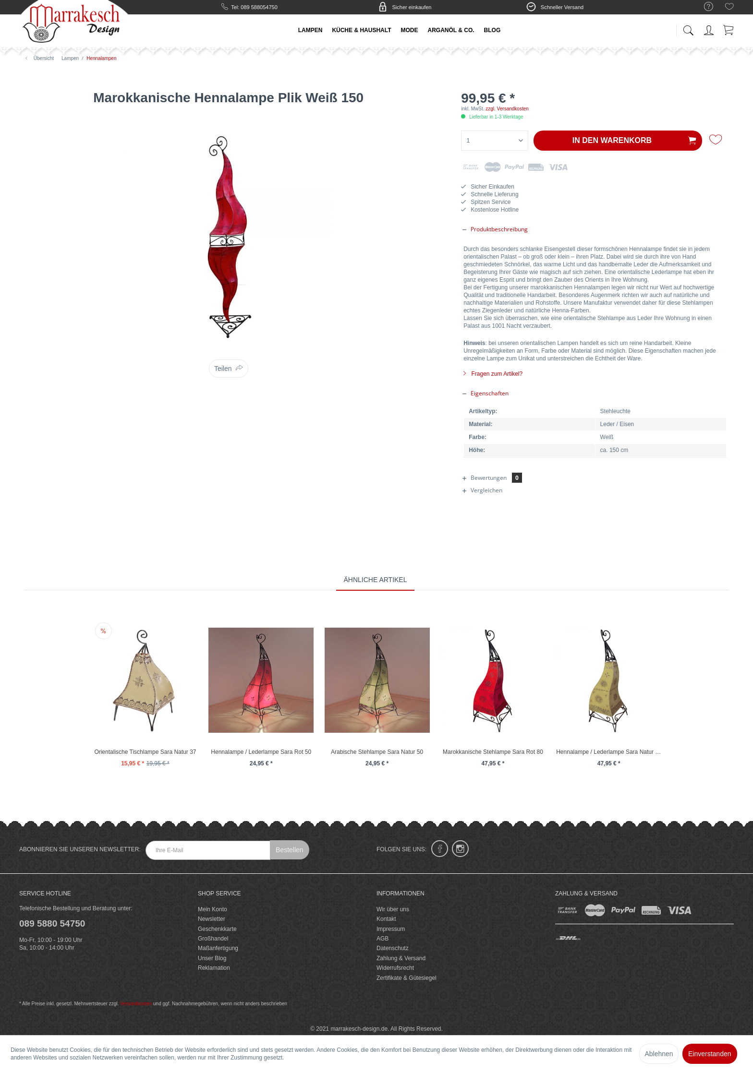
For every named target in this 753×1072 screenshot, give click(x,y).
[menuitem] (703, 7)
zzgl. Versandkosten (507, 108)
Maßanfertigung (218, 948)
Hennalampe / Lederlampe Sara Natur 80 (608, 752)
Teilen (223, 368)
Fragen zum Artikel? (492, 373)
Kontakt (386, 919)
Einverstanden (709, 1054)
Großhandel (213, 938)
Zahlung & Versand (400, 958)
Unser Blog (212, 958)
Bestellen (290, 850)
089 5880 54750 (52, 923)
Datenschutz (392, 948)
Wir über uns (392, 909)
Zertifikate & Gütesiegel (406, 978)
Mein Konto (212, 909)
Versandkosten (136, 1003)
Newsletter (211, 919)
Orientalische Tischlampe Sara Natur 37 (145, 752)
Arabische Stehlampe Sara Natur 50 (377, 752)
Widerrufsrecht (395, 968)
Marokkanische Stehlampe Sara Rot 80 (493, 752)
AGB (382, 938)
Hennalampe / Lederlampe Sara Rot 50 (261, 752)
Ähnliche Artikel (375, 580)
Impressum (390, 929)
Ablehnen (658, 1054)
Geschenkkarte (217, 929)
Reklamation (214, 968)
